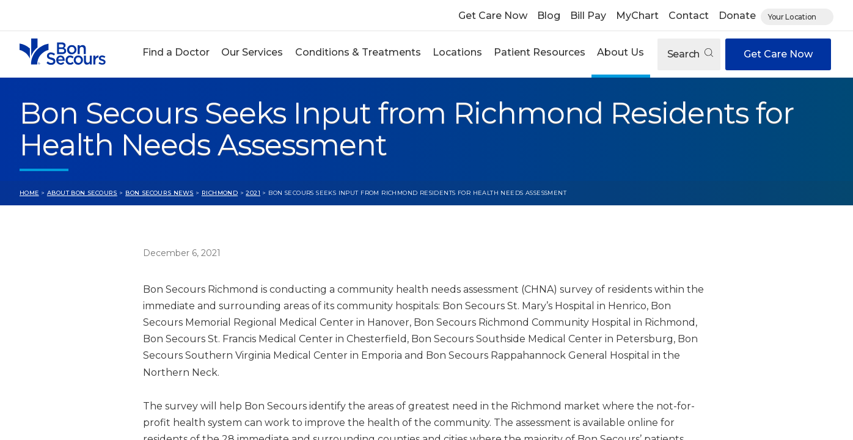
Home (29, 192)
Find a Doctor (176, 52)
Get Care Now (492, 15)
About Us (620, 52)
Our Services (252, 52)
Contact (688, 15)
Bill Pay (588, 15)
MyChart (637, 15)
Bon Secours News (159, 192)
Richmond (220, 192)
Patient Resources (539, 52)
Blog (548, 15)
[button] (176, 54)
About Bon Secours (82, 192)
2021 (253, 192)
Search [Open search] (690, 54)
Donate (737, 15)
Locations (457, 52)
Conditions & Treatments (358, 52)
